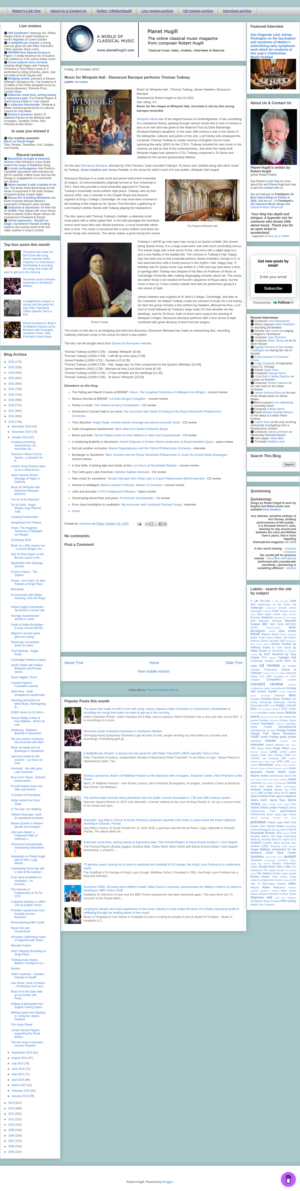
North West (274, 786)
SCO (293, 839)
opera (292, 793)
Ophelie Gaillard (132, 472)
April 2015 (18, 1079)
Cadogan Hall (287, 657)
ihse (294, 741)
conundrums (278, 688)
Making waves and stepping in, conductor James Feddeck (28, 1016)
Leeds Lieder (288, 751)
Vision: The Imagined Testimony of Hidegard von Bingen (26, 531)
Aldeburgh (256, 607)
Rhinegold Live (266, 829)
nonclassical (280, 783)
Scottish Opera (271, 842)
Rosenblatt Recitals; (263, 833)
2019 (11, 400)
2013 (11, 1108)
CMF (269, 676)
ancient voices (287, 607)
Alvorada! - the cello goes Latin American (26, 770)
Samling (265, 839)
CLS (261, 676)
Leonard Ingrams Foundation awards (24, 684)
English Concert (286, 705)
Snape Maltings (260, 849)
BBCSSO (291, 624)
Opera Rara (277, 800)
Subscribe (273, 288)
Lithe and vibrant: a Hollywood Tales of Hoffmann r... (24, 836)
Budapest (291, 641)
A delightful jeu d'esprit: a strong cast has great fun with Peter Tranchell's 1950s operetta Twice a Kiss (151, 753)
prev (294, 817)
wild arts (280, 897)
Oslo (293, 804)
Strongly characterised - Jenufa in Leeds (25, 617)
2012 (11, 1113)
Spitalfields (257, 856)
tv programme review (270, 880)
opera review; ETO (272, 804)
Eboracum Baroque (94, 165)
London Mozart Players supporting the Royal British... (25, 1034)
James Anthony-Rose (268, 392)
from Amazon (272, 509)
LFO (294, 755)
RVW (293, 833)
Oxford (254, 807)
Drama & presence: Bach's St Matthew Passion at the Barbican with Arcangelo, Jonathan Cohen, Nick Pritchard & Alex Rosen (39, 330)
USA (293, 880)
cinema (266, 673)
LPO (279, 761)
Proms (271, 822)
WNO (283, 901)
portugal (265, 817)
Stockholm (256, 860)
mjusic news (281, 765)
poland (253, 817)
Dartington (265, 695)
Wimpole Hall (146, 119)
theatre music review (284, 873)
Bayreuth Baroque (270, 620)
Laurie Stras (262, 422)
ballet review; (289, 614)
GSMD (254, 736)
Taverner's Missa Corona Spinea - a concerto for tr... (27, 458)
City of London (278, 673)
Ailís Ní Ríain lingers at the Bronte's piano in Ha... (27, 556)
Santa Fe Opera (280, 839)
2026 (11, 361)
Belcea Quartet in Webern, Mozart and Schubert (27, 825)
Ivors (293, 745)
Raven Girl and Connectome (20, 929)
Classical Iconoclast (289, 550)
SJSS (264, 846)
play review (289, 814)
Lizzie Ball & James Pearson (272, 376)
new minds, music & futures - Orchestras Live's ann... (28, 984)
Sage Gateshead (286, 836)
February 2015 (21, 1090)
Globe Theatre (261, 726)
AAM (293, 601)
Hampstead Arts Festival (26, 522)
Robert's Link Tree (26, 11)
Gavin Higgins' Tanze (24, 677)
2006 (11, 1146)
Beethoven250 (273, 627)
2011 (11, 1119)
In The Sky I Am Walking (26, 809)
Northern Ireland (261, 789)
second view (289, 842)
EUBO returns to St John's (27, 712)
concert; (292, 684)
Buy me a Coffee (279, 236)
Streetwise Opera (286, 860)
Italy (288, 745)
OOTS (284, 793)
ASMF (275, 611)
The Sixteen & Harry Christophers (116, 405)
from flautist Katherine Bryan (141, 429)
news (292, 779)
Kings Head (264, 748)
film (277, 717)
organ (287, 804)
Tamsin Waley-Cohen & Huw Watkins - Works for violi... (28, 721)
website (254, 890)
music (285, 768)
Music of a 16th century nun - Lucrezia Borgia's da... (28, 547)
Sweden (276, 863)
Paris (273, 811)
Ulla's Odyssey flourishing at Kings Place (28, 952)
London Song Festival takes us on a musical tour (28, 468)
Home (76, 511)
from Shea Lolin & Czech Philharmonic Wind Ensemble (155, 478)
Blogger (167, 1182)
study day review (260, 863)
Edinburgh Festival (285, 702)
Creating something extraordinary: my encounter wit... (23, 445)
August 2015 (20, 1058)
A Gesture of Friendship (25, 795)
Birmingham (257, 631)
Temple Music (267, 866)
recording (291, 826)
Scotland (255, 842)
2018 (11, 405)
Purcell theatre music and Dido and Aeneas (26, 788)
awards (292, 611)
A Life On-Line (260, 601)
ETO (284, 709)
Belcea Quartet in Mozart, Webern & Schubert (131, 485)
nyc (287, 789)
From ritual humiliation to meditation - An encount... (26, 881)
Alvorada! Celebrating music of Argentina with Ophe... (28, 938)
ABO (253, 604)
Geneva (280, 723)
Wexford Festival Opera (282, 893)
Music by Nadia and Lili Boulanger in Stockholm (27, 749)
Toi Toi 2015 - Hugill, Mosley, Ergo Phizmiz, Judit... (26, 508)
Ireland (269, 744)
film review (285, 716)
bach (252, 614)
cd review (81, 82)
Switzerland (289, 863)
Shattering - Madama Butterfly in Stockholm (26, 731)
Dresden (255, 699)
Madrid (253, 765)
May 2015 (18, 1074)
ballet (260, 614)
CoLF (293, 676)
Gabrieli (254, 723)
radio (279, 822)
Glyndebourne (287, 726)
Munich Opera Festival (261, 768)
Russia (286, 833)
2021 (11, 389)
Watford (292, 887)
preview (258, 821)
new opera (255, 779)
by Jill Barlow (276, 650)
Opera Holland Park (262, 796)
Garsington (268, 723)
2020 (11, 394)
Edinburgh (265, 702)
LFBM (286, 755)
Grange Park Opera (265, 733)
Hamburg (255, 740)
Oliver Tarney (276, 340)
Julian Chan (271, 370)
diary (292, 695)
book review (287, 631)
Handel (270, 740)
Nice (265, 783)
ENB (272, 705)
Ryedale (255, 836)
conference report (260, 688)
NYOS (253, 793)
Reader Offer (258, 826)
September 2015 (22, 1052)
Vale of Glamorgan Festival (268, 883)
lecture (264, 752)
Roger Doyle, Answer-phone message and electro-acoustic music (136, 422)
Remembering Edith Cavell (27, 922)
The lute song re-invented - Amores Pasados (27, 1044)
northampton (289, 786)
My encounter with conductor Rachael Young (151, 504)
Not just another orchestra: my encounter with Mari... (28, 740)
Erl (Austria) (264, 709)
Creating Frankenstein (24, 517)
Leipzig (254, 755)
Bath (253, 620)
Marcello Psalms (21, 945)
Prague (276, 817)
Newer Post (73, 663)
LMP (283, 758)
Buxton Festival (281, 644)
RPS (279, 833)
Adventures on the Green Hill (277, 604)
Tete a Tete (284, 866)
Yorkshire (269, 904)
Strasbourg (269, 860)
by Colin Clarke (281, 647)
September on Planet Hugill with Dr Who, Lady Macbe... (28, 860)
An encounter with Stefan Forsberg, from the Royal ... (28, 598)
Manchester (266, 764)
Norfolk (291, 783)
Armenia (267, 611)
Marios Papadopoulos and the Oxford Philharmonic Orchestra (149, 448)
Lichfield (255, 758)
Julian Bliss (277, 438)
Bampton (255, 617)
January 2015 (20, 1096)
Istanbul (279, 744)
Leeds (273, 751)
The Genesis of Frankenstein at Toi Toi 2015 (26, 893)
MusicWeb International (281, 558)
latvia (293, 748)
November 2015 (22, 431)
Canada (268, 660)
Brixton (265, 640)
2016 (11, 416)
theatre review (259, 876)
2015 (11, 421)
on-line (268, 793)
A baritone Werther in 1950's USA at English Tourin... (28, 903)
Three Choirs (279, 876)
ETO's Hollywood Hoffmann (117, 491)
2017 (11, 411)
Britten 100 (281, 637)
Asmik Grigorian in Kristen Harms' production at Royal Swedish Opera (166, 441)
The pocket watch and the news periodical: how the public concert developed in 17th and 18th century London (156, 797)
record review (275, 826)
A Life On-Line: (280, 601)
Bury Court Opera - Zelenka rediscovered (28, 779)
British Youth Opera (261, 637)
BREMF (255, 634)
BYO (264, 657)
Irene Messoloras (279, 321)
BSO (283, 640)
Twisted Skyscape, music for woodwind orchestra (27, 816)
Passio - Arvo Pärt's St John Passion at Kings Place (28, 582)
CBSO (287, 660)
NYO (293, 789)
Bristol (275, 634)
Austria (284, 611)
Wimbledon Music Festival (265, 901)
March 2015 (19, 1085)
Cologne (255, 679)
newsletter (256, 783)
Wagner (254, 887)
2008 (11, 1135)
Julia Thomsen (277, 337)
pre (286, 817)
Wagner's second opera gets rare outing (25, 635)
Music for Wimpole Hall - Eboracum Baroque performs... (26, 491)
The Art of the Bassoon (25, 499)
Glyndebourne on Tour (262, 730)
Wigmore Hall (261, 897)
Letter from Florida (271, 755)
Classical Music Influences (266, 207)
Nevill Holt (290, 775)
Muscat (277, 768)
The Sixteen (264, 873)
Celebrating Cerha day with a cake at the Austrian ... (28, 870)
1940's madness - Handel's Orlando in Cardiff (27, 976)
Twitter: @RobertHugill (114, 11)
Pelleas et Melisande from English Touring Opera (27, 1005)
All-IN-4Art (271, 608)
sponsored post (274, 857)
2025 (11, 367)
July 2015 (18, 1063)
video (292, 883)
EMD (266, 705)
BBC (265, 624)
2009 (11, 1130)
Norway (278, 789)
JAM (253, 748)
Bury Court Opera (260, 644)
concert (292, 679)
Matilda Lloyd (276, 441)
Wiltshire (291, 897)
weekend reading (269, 890)
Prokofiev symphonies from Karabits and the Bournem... (28, 914)
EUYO (253, 712)
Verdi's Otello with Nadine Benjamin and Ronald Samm (27, 669)
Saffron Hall (268, 836)
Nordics (15, 968)
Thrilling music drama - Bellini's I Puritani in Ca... (28, 961)
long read (270, 761)
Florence (274, 720)
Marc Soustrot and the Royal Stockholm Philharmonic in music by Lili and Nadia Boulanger (166, 454)
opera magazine (286, 796)
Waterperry (279, 887)
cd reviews (289, 665)
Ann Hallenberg (283, 402)
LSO (287, 761)
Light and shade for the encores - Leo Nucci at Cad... (26, 760)
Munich (292, 765)
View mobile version (153, 671)
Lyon (293, 761)
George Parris (277, 373)
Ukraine (286, 880)
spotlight (289, 856)
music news (275, 772)
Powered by (273, 302)
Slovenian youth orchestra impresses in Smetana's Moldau (122, 731)
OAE (260, 793)
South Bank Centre (281, 852)
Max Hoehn (272, 330)
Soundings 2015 (21, 540)
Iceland (284, 741)
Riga (278, 830)
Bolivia (272, 631)
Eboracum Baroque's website (131, 343)
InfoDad (291, 568)
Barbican (267, 617)
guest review (288, 736)
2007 (11, 1141)
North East (257, 786)
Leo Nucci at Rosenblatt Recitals (155, 465)
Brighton (266, 634)
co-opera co (280, 676)
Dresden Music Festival (276, 699)
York (261, 904)
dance (253, 695)
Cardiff (279, 660)
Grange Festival (286, 730)
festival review (267, 717)
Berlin (292, 627)
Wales (266, 887)
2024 (11, 372)
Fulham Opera (288, 720)
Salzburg (255, 839)
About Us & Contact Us (69, 11)
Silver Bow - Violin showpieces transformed (28, 693)
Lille (264, 758)
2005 (11, 1152)
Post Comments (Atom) (162, 690)
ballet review (272, 614)
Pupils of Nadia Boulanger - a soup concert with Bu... (28, 626)
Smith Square (289, 846)
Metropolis (17, 589)
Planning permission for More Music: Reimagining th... (28, 704)
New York (268, 779)
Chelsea (255, 669)
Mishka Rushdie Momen (278, 412)
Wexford (263, 893)
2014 (11, 1102)
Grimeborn (289, 733)
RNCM (292, 829)
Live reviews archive (157, 11)
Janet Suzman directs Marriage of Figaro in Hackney (25, 478)
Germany (291, 723)
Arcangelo (256, 611)
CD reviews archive (198, 11)
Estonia (276, 709)
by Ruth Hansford (271, 654)
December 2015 (22, 426)
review (254, 829)
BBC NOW (277, 624)
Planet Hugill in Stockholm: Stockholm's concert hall (27, 608)
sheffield (255, 846)
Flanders (264, 720)
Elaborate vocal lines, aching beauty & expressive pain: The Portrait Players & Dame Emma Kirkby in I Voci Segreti (160, 842)
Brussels (274, 640)
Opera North (258, 800)
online (276, 793)
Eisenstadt (256, 705)
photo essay (274, 814)
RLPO (284, 829)
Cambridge (256, 660)
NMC (270, 783)
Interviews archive (237, 11)
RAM (286, 822)
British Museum (288, 634)
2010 (11, 1124)
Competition (273, 679)
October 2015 (20, 437)
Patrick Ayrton (276, 409)
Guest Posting (269, 736)
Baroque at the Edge (285, 617)
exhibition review (266, 712)
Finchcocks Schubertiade (136, 498)
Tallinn (254, 866)
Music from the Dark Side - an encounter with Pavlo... (27, 995)
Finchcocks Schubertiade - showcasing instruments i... (27, 848)
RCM (293, 822)
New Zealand (280, 779)
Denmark (280, 695)
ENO (253, 709)
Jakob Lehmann (278, 431)
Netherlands (276, 775)
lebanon (254, 752)
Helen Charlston (285, 324)
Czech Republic (287, 691)
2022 (11, 383)
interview (257, 744)
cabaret (272, 657)
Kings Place (281, 748)
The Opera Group (273, 870)
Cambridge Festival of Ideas (28, 659)
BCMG (254, 627)
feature (281, 712)
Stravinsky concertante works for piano (25, 644)
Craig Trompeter (265, 363)
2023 (11, 378)
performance (288, 811)
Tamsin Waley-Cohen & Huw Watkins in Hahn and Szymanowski (137, 435)
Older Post (234, 663)
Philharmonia (257, 814)
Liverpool (273, 758)
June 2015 (18, 1068)
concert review (266, 683)
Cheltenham (270, 669)
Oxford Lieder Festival (273, 807)
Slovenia (275, 846)
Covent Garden (267, 691)
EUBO (292, 709)
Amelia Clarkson (277, 383)
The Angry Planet (21, 1024)
